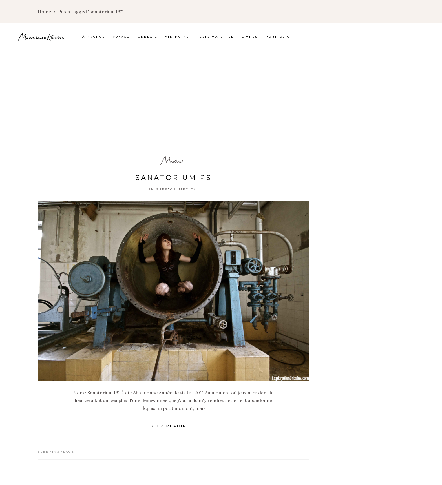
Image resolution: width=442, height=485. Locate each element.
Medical (171, 161)
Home (44, 11)
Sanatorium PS (173, 177)
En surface (162, 189)
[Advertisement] (221, 93)
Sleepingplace (56, 451)
